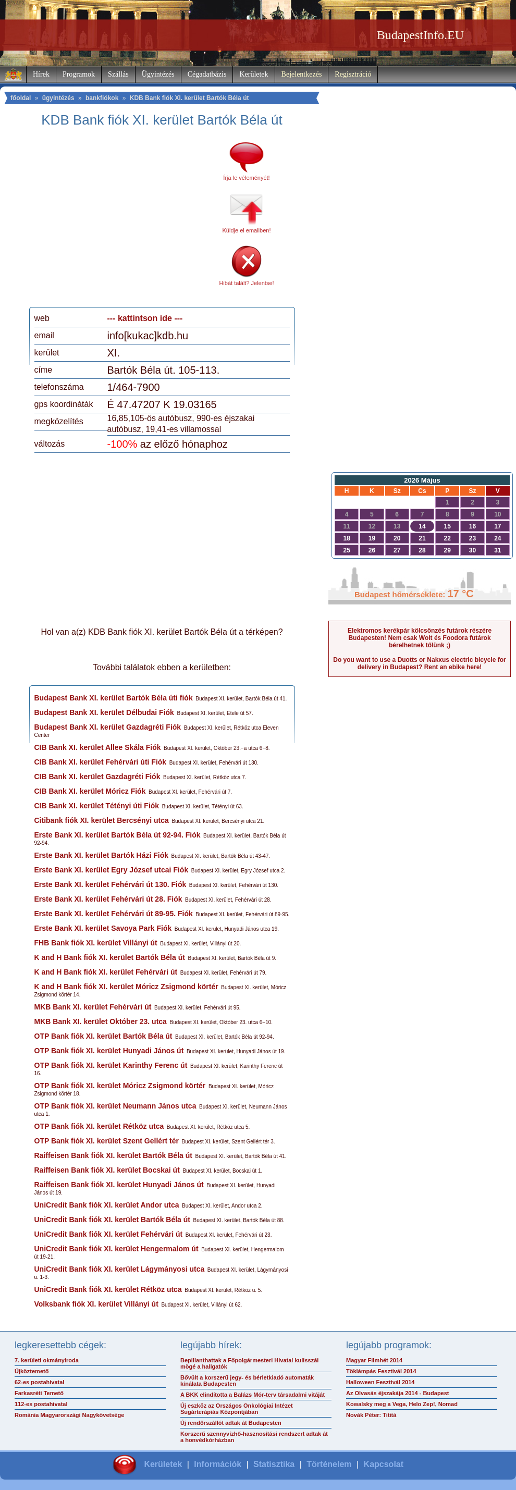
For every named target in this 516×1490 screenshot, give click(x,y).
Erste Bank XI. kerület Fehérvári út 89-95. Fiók (113, 913)
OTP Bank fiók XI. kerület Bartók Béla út (103, 1036)
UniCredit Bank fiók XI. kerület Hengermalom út (116, 1249)
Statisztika (273, 1464)
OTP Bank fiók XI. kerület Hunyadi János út (109, 1050)
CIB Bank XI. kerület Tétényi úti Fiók (96, 806)
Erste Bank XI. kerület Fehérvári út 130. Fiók (110, 884)
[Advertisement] (121, 221)
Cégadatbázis (207, 74)
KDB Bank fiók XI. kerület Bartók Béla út (189, 98)
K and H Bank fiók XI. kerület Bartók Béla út (109, 957)
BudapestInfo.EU (420, 35)
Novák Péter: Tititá (371, 1415)
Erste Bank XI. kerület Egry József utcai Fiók (111, 870)
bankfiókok (101, 98)
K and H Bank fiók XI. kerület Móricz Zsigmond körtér (126, 986)
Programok (79, 74)
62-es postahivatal (39, 1382)
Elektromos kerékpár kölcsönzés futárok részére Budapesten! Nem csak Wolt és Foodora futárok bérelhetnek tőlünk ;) (420, 638)
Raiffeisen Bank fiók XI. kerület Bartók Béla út (113, 1155)
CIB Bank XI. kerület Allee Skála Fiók (97, 747)
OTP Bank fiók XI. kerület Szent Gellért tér (106, 1141)
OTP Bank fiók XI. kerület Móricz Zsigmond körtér (120, 1085)
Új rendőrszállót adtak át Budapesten (230, 1423)
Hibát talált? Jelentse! (246, 283)
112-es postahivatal (41, 1404)
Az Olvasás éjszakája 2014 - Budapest (397, 1393)
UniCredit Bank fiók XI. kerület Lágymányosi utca (119, 1269)
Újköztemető (31, 1371)
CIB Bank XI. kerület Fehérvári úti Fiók (100, 762)
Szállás (118, 74)
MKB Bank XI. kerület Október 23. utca (100, 1021)
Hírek (41, 74)
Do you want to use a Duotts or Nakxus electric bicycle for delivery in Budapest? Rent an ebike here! (419, 663)
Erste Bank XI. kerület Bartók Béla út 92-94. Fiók (117, 835)
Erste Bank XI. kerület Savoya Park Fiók (103, 928)
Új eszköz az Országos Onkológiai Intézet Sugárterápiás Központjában (236, 1408)
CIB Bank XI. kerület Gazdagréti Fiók (97, 776)
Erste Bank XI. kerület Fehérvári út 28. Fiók (108, 899)
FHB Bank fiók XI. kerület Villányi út (95, 943)
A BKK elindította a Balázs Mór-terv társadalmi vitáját (252, 1395)
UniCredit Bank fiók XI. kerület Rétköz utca (108, 1289)
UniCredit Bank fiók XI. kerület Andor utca (106, 1205)
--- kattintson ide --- (145, 318)
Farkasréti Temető (39, 1393)
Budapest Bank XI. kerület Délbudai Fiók (104, 712)
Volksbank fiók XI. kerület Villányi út (96, 1304)
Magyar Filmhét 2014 (374, 1360)
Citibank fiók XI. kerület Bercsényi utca (101, 820)
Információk (217, 1464)
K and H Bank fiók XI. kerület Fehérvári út (106, 972)
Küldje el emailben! (247, 230)
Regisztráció (353, 74)
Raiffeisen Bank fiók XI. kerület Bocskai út (107, 1170)
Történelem (328, 1464)
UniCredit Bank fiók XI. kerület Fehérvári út (108, 1234)
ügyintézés (58, 98)
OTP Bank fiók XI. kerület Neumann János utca (115, 1106)
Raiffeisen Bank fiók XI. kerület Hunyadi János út (119, 1184)
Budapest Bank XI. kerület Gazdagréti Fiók (107, 727)
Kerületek (253, 74)
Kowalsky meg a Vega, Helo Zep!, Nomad (402, 1404)
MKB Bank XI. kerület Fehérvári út (93, 1007)
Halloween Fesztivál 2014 (380, 1382)
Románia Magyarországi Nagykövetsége (69, 1415)
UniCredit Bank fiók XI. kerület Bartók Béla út (112, 1219)
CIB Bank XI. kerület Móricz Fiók (90, 791)
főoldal (20, 98)
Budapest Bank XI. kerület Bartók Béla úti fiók (113, 698)
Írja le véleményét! (246, 178)
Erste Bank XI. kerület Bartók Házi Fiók (101, 855)
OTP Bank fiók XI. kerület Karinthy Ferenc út (111, 1065)
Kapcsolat (383, 1464)
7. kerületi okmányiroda (47, 1360)
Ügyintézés (158, 74)
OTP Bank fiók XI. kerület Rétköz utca (99, 1126)
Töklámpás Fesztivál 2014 (381, 1371)
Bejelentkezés (301, 74)
